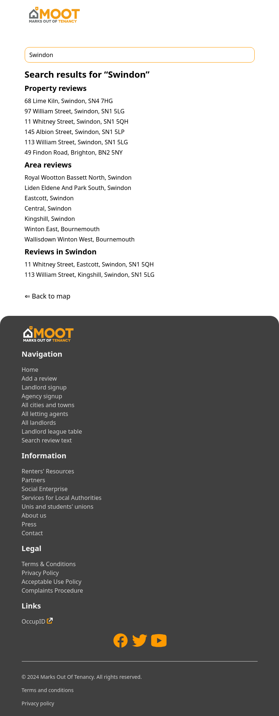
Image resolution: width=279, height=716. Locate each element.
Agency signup (42, 396)
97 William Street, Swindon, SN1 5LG (75, 111)
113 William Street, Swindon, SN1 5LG (76, 142)
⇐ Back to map (47, 296)
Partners (33, 480)
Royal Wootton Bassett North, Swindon (78, 177)
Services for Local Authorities (62, 498)
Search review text (47, 440)
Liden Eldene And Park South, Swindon (78, 188)
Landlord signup (44, 387)
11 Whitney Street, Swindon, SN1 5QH (77, 121)
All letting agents (45, 414)
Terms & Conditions (49, 564)
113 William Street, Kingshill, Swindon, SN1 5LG (90, 275)
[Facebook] (120, 640)
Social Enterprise (45, 489)
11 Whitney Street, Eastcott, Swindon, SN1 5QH (89, 264)
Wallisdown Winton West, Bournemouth (80, 239)
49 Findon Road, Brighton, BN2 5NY (74, 152)
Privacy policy (38, 703)
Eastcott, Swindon (49, 198)
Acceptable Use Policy (51, 582)
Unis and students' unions (58, 506)
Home (30, 370)
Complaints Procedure (52, 590)
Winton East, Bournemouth (62, 229)
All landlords (39, 423)
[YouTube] (159, 640)
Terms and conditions (48, 690)
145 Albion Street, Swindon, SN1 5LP (75, 132)
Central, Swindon (48, 208)
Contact (32, 533)
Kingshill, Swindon (50, 219)
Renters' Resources (48, 471)
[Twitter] (140, 640)
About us (34, 515)
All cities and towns (48, 405)
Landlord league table (52, 431)
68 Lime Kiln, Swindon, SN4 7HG (69, 101)
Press (29, 524)
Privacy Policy (40, 573)
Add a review (39, 378)
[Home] (54, 15)
